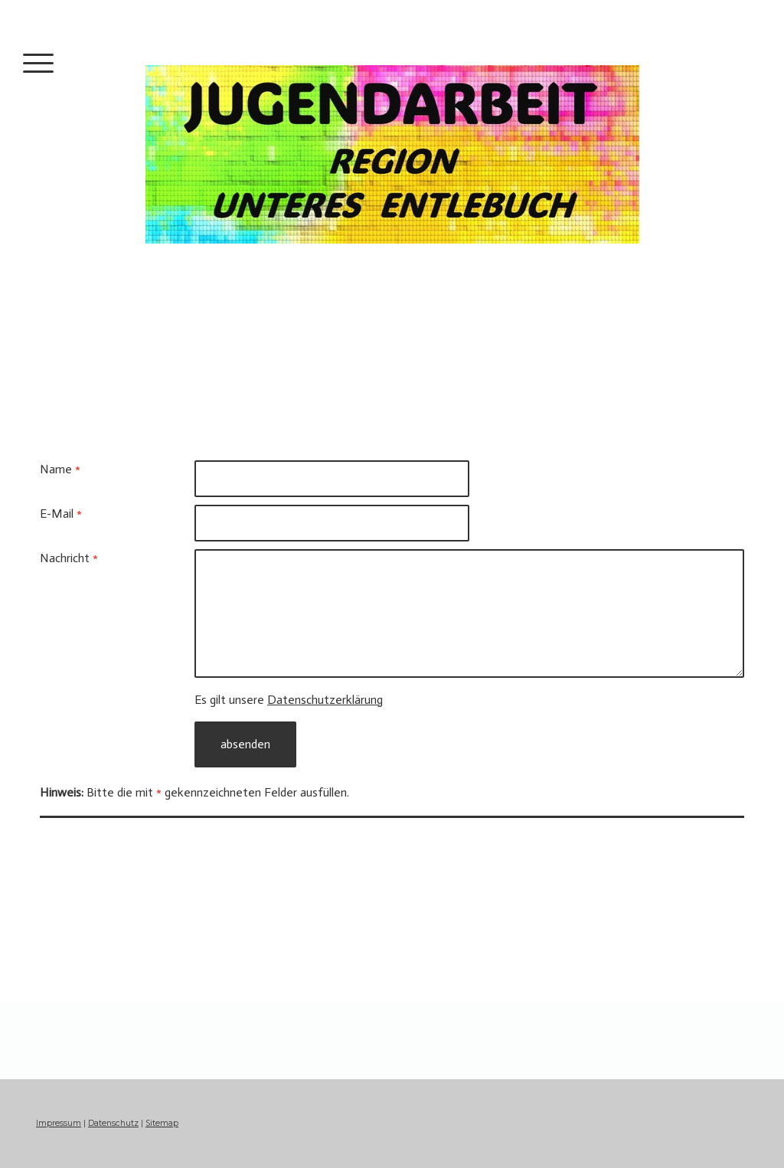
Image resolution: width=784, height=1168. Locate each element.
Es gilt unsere (288, 699)
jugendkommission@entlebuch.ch (128, 951)
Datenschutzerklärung (325, 699)
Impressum (58, 1123)
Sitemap (161, 1123)
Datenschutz (113, 1123)
